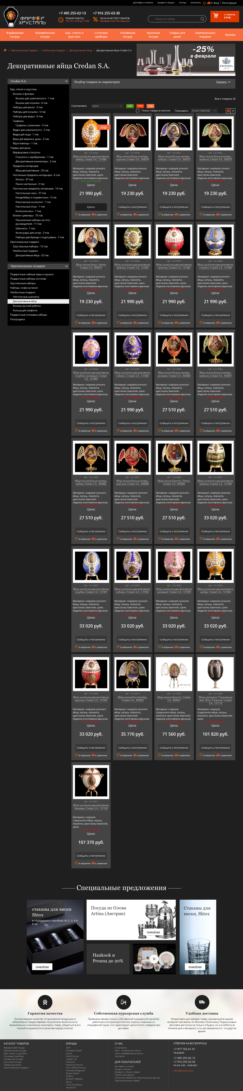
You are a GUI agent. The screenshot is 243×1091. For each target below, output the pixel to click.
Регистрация (229, 3)
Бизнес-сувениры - (28, 215)
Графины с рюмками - (32, 125)
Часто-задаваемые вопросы (129, 1053)
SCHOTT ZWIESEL (74, 1079)
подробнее (42, 966)
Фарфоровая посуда (15, 34)
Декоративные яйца (80, 50)
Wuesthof (71, 1087)
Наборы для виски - (28, 107)
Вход (216, 3)
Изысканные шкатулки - (33, 202)
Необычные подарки (53, 50)
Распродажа (17, 319)
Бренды (230, 34)
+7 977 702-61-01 (184, 1049)
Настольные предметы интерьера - (38, 188)
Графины (18, 121)
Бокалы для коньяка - (32, 103)
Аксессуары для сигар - (32, 232)
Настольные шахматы (26, 296)
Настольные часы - (31, 193)
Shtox (69, 1081)
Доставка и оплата (143, 2)
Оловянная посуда (127, 34)
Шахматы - (25, 228)
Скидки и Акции (165, 2)
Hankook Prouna (74, 1064)
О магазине (121, 1047)
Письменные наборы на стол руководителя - (33, 221)
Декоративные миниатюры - (36, 161)
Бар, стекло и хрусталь (74, 34)
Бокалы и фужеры (23, 93)
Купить (91, 207)
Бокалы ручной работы (27, 305)
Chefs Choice (72, 1056)
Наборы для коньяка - (29, 112)
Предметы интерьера (25, 166)
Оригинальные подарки (205, 34)
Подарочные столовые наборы (28, 314)
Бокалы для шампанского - (35, 98)
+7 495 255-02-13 (184, 1058)
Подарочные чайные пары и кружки (32, 274)
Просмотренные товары (127, 1080)
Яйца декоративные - (32, 170)
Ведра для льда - (26, 134)
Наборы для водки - (28, 116)
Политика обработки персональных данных (137, 1077)
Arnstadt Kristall (74, 1050)
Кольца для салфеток (25, 310)
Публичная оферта (124, 1074)
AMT (68, 1047)
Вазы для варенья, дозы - (31, 139)
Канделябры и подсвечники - (36, 197)
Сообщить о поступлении (132, 207)
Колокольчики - (28, 211)
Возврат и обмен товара (127, 1072)
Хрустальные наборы (23, 283)
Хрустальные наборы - (30, 246)
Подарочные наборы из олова (28, 278)
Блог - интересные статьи (128, 1050)
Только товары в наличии (153, 110)
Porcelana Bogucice (75, 1070)
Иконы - (24, 179)
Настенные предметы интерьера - (36, 175)
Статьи (182, 2)
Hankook (70, 1061)
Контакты (196, 2)
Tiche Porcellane (74, 1084)
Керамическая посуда (45, 34)
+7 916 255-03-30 (184, 1061)
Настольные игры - (30, 206)
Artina (69, 1053)
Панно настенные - (30, 184)
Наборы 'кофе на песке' (24, 287)
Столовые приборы (101, 34)
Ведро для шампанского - (31, 130)
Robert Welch (72, 1073)
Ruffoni (69, 1076)
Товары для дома (177, 34)
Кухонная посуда (153, 34)
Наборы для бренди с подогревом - (40, 237)
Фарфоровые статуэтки (26, 152)
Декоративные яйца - (32, 255)
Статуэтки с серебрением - (35, 157)
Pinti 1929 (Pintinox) (76, 1067)
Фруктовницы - (25, 143)
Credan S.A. (71, 1059)
